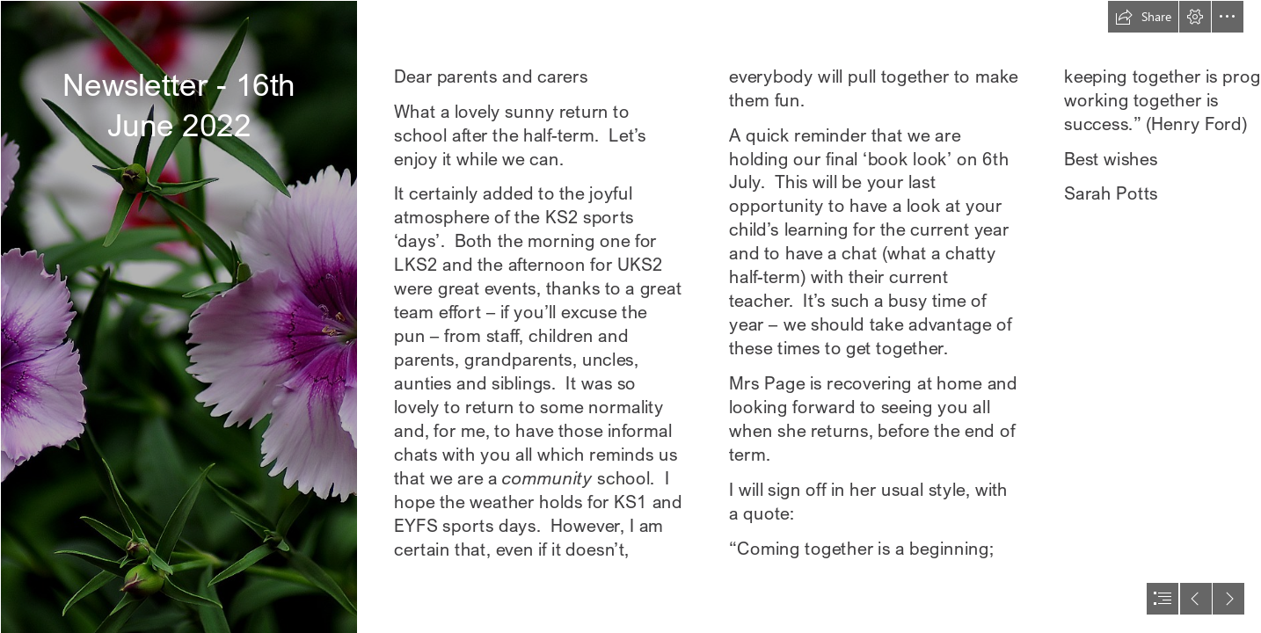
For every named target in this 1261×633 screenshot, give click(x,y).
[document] (630, 316)
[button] (1143, 17)
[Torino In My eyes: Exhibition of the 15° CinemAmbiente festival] (178, 316)
